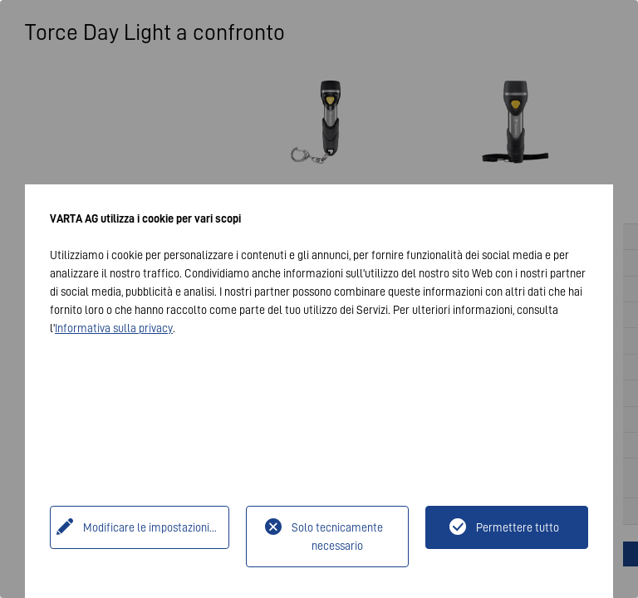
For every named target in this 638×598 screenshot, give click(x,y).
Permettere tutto (517, 527)
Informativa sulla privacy (114, 328)
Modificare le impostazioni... (150, 527)
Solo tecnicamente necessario (337, 536)
